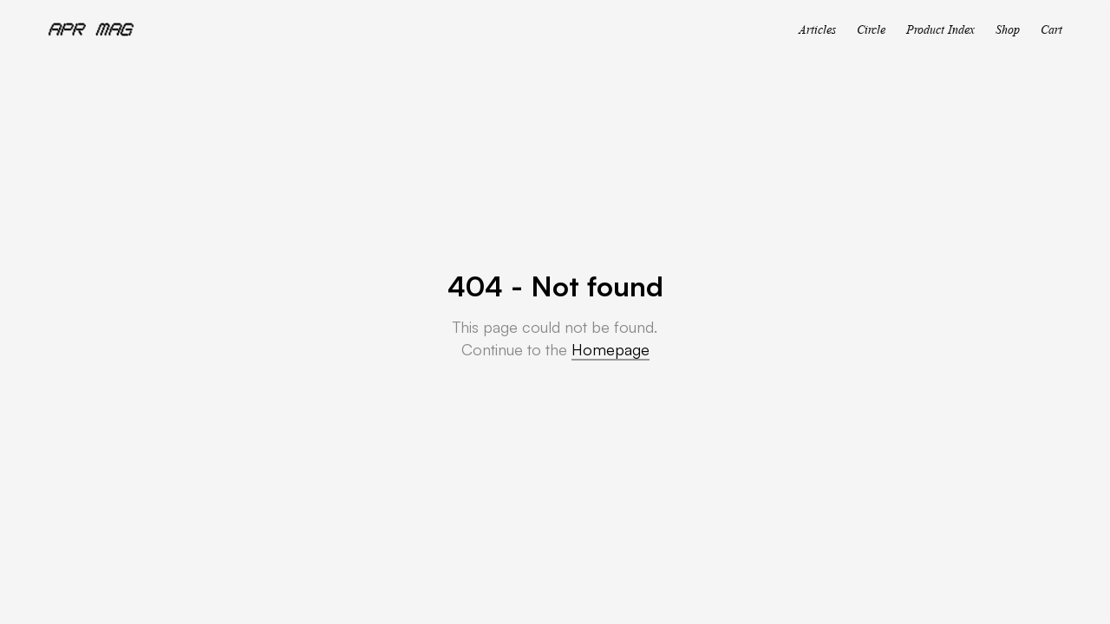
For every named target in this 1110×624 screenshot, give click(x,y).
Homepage (610, 349)
